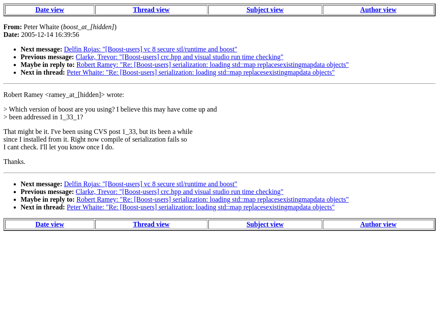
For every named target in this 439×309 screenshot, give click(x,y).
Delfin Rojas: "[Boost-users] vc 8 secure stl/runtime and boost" (150, 49)
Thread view (151, 9)
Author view (378, 9)
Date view (49, 9)
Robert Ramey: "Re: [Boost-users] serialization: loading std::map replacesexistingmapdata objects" (212, 64)
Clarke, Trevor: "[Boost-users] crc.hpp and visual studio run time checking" (180, 57)
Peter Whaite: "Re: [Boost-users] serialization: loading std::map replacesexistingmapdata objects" (201, 72)
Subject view (265, 9)
